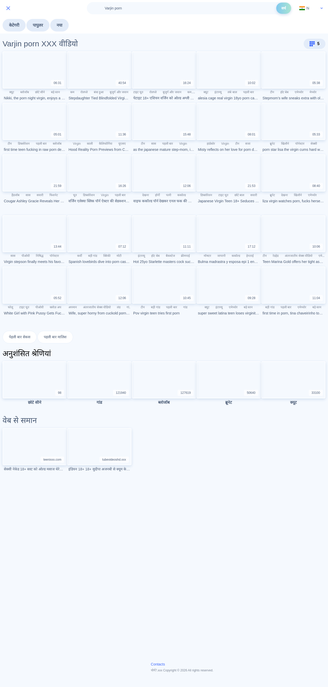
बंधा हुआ (99, 92)
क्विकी (106, 256)
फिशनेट (53, 195)
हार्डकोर (211, 143)
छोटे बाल (239, 195)
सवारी (40, 195)
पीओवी (26, 256)
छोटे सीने (40, 92)
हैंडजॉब (15, 195)
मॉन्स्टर (207, 256)
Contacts (158, 664)
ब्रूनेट (272, 143)
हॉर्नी (157, 195)
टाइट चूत (138, 92)
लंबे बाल (232, 92)
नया (59, 25)
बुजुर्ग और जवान (119, 92)
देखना (145, 195)
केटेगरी (14, 25)
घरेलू (10, 307)
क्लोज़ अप (55, 307)
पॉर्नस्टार (299, 143)
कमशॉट (191, 92)
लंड (118, 307)
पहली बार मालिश (55, 337)
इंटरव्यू (218, 92)
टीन (272, 92)
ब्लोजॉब (24, 92)
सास (153, 143)
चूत (75, 195)
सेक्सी (314, 143)
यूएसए (122, 143)
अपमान (72, 307)
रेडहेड (276, 256)
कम (72, 92)
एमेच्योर (299, 92)
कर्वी (79, 256)
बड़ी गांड (92, 256)
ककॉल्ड (181, 195)
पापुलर (38, 25)
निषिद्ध (40, 256)
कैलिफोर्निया (105, 143)
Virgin (77, 143)
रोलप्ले (84, 92)
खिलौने (285, 143)
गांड (129, 307)
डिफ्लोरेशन (24, 143)
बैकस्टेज (170, 256)
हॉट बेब (284, 92)
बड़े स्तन (55, 92)
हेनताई (250, 256)
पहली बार (248, 92)
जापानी (221, 256)
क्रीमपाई (185, 256)
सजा (247, 143)
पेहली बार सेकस (19, 337)
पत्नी (168, 195)
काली (90, 143)
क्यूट (11, 92)
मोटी (119, 256)
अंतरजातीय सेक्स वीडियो (298, 256)
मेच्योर (313, 92)
